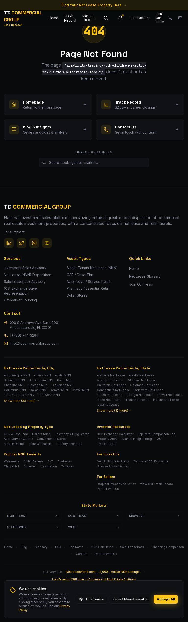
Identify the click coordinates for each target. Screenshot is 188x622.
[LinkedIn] (9, 243)
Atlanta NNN (42, 375)
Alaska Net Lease (141, 375)
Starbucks (65, 461)
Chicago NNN (38, 385)
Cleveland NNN (63, 385)
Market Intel (88, 18)
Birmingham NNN (41, 380)
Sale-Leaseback (132, 547)
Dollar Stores (41, 434)
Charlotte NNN (14, 385)
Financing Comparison (168, 547)
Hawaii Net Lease (170, 395)
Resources (140, 18)
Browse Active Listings (113, 466)
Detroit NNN (80, 390)
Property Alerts (107, 439)
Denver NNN (59, 390)
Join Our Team (160, 17)
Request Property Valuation (116, 484)
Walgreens (11, 461)
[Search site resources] (94, 162)
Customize (91, 599)
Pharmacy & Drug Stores (72, 434)
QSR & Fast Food (16, 434)
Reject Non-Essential (130, 599)
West (94, 527)
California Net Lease (111, 385)
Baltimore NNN (14, 380)
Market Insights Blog (137, 439)
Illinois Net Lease (137, 400)
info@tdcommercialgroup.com (34, 343)
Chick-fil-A (11, 466)
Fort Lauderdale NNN (19, 395)
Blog (24, 547)
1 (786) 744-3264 (24, 335)
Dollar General (33, 461)
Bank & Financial (40, 444)
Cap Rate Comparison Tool (156, 434)
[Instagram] (34, 243)
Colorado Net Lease (144, 385)
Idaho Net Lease (109, 400)
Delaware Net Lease (148, 390)
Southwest (33, 527)
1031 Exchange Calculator (115, 434)
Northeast (33, 516)
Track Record (70, 17)
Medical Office (14, 444)
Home (53, 18)
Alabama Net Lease (111, 375)
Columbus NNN (15, 390)
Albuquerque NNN (17, 375)
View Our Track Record (156, 484)
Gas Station (48, 466)
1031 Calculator (102, 547)
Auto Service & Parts (18, 439)
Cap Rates (76, 547)
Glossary (41, 547)
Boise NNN (65, 380)
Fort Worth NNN (49, 395)
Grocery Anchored (69, 444)
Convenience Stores (52, 439)
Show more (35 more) (114, 410)
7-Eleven (29, 466)
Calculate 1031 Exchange (150, 461)
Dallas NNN (38, 390)
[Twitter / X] (21, 243)
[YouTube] (47, 243)
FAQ (159, 439)
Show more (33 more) (21, 401)
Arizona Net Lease (110, 380)
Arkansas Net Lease (141, 380)
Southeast (94, 516)
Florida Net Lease (109, 395)
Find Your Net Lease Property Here (94, 5)
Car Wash (67, 466)
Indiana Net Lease (166, 400)
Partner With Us (108, 489)
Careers (81, 554)
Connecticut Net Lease (113, 390)
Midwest (155, 516)
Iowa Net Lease (108, 404)
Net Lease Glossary (145, 276)
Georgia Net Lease (139, 395)
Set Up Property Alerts (113, 461)
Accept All (166, 599)
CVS (50, 461)
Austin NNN (63, 375)
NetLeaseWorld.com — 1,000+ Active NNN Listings (103, 572)
